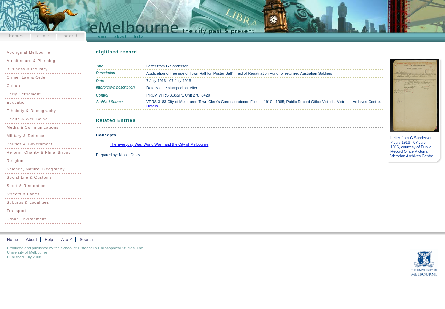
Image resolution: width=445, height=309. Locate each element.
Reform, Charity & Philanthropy (39, 152)
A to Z (43, 36)
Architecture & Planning (31, 61)
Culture (14, 86)
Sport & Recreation (26, 186)
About (120, 37)
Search (71, 36)
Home (101, 37)
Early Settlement (24, 94)
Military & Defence (25, 136)
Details (152, 106)
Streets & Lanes (23, 194)
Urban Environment (26, 219)
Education (17, 102)
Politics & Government (29, 144)
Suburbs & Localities (28, 202)
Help (138, 37)
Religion (15, 161)
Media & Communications (33, 127)
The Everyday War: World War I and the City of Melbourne (159, 144)
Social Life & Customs (29, 177)
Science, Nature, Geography (36, 169)
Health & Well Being (27, 119)
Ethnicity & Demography (31, 111)
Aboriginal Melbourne (28, 52)
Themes (16, 36)
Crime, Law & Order (27, 77)
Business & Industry (27, 69)
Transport (16, 211)
